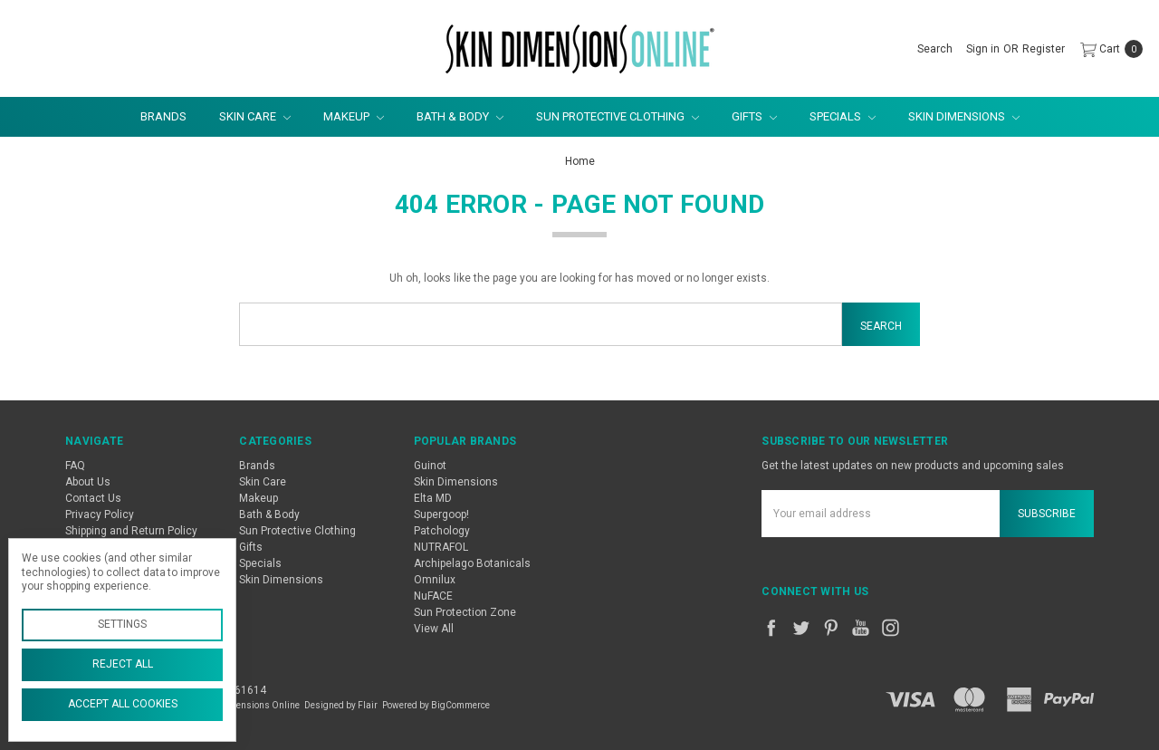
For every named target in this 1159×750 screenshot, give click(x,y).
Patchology (442, 530)
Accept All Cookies (122, 703)
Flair (368, 705)
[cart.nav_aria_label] (1108, 49)
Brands (163, 116)
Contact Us (93, 498)
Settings (122, 624)
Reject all (122, 664)
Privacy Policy (99, 514)
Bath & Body (460, 116)
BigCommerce (460, 705)
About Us (87, 482)
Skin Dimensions (964, 116)
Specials (842, 116)
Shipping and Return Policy (131, 530)
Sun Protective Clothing (617, 116)
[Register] (1043, 49)
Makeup (353, 116)
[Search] (935, 49)
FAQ (75, 465)
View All (434, 628)
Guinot (430, 465)
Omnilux (434, 579)
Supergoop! (441, 514)
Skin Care (255, 116)
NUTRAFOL (441, 547)
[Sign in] (983, 49)
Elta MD (433, 498)
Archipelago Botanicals (472, 563)
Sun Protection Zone (465, 612)
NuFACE (433, 596)
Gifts (754, 116)
